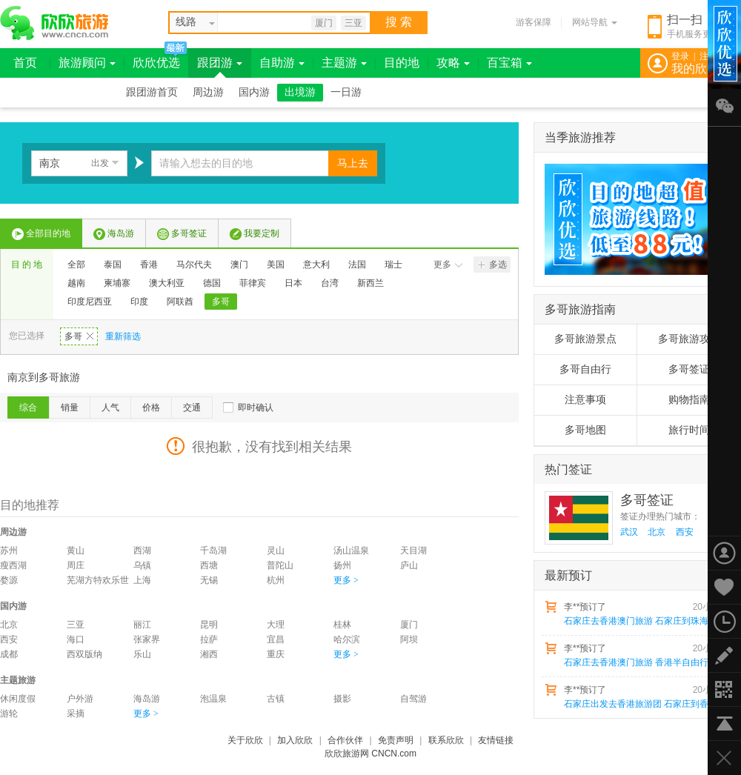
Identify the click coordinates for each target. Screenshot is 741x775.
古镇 (276, 698)
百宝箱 (509, 62)
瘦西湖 (13, 565)
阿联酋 (180, 301)
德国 (212, 283)
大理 (276, 624)
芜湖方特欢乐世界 (98, 581)
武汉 (629, 532)
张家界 (146, 639)
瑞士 (393, 264)
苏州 (9, 550)
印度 (139, 301)
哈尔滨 (346, 639)
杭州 (276, 580)
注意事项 (585, 399)
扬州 (342, 565)
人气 (110, 407)
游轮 (9, 713)
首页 (25, 62)
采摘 (75, 713)
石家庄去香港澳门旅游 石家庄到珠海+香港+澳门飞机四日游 (645, 621)
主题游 (344, 62)
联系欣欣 (446, 740)
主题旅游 (18, 680)
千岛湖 (213, 550)
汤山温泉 (351, 550)
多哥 (221, 301)
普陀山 (280, 565)
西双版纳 (84, 654)
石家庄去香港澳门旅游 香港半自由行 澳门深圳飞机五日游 (645, 662)
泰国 (113, 264)
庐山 (409, 565)
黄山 (75, 550)
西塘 (209, 565)
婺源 (9, 580)
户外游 (80, 698)
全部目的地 (41, 234)
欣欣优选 (156, 62)
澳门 (239, 264)
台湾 (330, 283)
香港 (149, 264)
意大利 (316, 264)
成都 (9, 654)
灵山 (276, 550)
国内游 (254, 92)
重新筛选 (123, 336)
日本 (293, 283)
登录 (680, 56)
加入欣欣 (295, 740)
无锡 (209, 580)
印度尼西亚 (89, 301)
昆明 (209, 624)
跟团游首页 (152, 92)
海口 (75, 639)
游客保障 (533, 22)
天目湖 (413, 550)
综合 (28, 407)
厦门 (324, 23)
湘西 (209, 654)
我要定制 (254, 234)
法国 (357, 264)
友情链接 (496, 740)
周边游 (208, 92)
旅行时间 (689, 430)
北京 (9, 624)
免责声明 (395, 740)
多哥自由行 (585, 369)
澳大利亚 (167, 283)
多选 (493, 264)
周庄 (75, 565)
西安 (9, 639)
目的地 (401, 62)
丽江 (142, 624)
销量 (70, 407)
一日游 (346, 92)
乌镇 (142, 565)
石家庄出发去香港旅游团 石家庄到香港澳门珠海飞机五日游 (645, 704)
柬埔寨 (117, 283)
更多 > (346, 580)
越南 (76, 283)
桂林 (342, 624)
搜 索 (398, 22)
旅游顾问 (87, 62)
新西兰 (370, 283)
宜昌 (276, 639)
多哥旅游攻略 (689, 339)
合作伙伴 (345, 740)
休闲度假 (18, 698)
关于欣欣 (245, 740)
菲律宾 (252, 283)
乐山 (142, 654)
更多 (448, 264)
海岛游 (113, 234)
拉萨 (209, 639)
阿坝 (409, 639)
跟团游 (219, 62)
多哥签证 (182, 234)
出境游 (300, 92)
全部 (76, 264)
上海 (142, 580)
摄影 (342, 698)
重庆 (276, 654)
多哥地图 (585, 430)
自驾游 (413, 698)
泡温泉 (213, 698)
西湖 (142, 550)
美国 (276, 264)
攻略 (453, 62)
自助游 (282, 62)
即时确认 (255, 407)
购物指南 (689, 399)
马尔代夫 (194, 264)
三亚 (353, 23)
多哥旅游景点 (585, 339)
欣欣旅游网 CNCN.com (370, 753)
